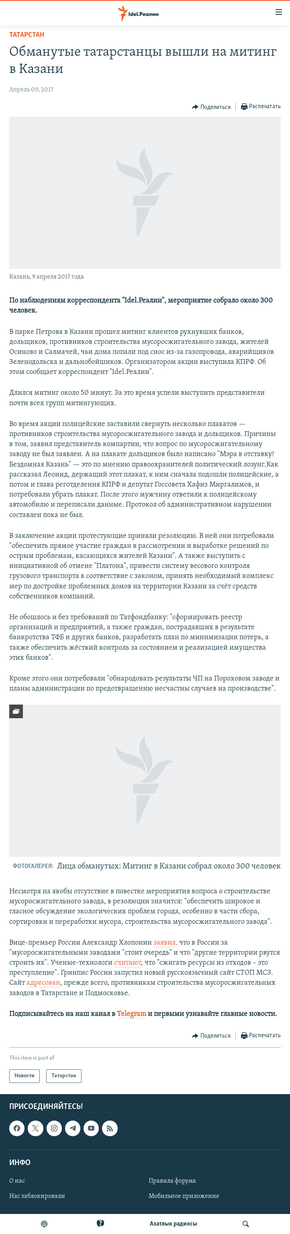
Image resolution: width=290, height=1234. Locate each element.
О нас (17, 1181)
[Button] (211, 107)
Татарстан (26, 35)
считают (127, 963)
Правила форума (172, 1181)
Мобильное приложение (184, 1196)
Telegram (131, 1014)
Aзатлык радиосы (173, 1224)
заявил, (165, 943)
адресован (43, 983)
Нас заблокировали (37, 1196)
